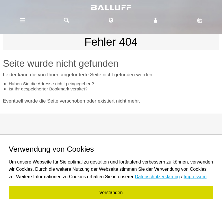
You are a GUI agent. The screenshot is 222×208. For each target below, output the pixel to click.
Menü (22, 20)
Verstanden (111, 192)
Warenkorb (199, 20)
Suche (67, 20)
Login (155, 20)
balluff (111, 7)
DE (111, 17)
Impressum (195, 176)
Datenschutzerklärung (157, 176)
